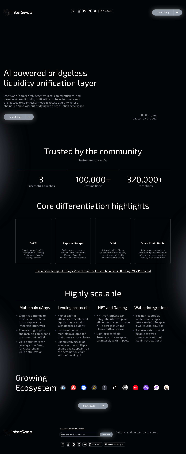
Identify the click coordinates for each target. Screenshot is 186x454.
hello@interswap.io (115, 444)
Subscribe (106, 434)
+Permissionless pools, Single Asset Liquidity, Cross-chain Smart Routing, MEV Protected (93, 271)
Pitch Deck (107, 11)
